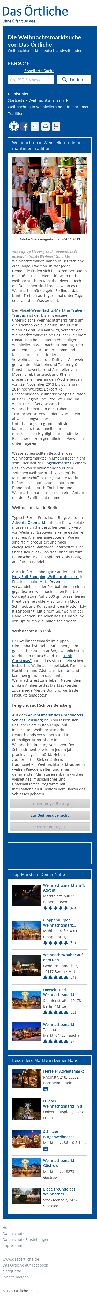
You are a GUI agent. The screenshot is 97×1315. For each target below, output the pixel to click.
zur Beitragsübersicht (50, 815)
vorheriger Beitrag (53, 803)
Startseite (16, 100)
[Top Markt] (49, 897)
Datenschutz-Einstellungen (26, 1239)
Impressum (12, 1245)
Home (8, 1227)
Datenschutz (13, 1233)
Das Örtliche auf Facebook (25, 1265)
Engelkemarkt (56, 463)
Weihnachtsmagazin (44, 100)
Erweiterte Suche (39, 70)
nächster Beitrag (47, 826)
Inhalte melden (16, 1277)
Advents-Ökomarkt (29, 522)
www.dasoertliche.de (21, 1259)
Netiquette (12, 1271)
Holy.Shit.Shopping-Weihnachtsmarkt (45, 576)
